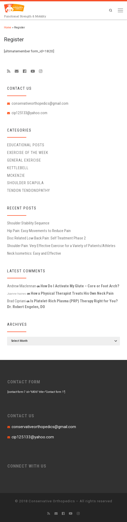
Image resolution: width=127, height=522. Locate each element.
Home (7, 27)
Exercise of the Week (27, 152)
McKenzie (16, 175)
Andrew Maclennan (21, 286)
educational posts (25, 145)
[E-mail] (17, 71)
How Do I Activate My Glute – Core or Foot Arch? (79, 286)
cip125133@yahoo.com (29, 113)
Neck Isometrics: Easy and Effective (34, 253)
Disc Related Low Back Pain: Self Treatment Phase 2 (46, 238)
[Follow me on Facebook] (24, 71)
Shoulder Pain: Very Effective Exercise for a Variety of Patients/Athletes (61, 245)
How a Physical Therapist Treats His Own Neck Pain (72, 293)
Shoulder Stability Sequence (28, 223)
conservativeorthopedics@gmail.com (40, 103)
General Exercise (24, 160)
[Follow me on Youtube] (33, 71)
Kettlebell (18, 167)
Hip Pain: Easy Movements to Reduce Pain (39, 230)
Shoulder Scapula (25, 182)
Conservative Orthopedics (52, 501)
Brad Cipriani (16, 301)
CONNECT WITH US (26, 466)
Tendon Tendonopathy (28, 190)
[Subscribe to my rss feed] (9, 71)
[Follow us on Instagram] (40, 71)
